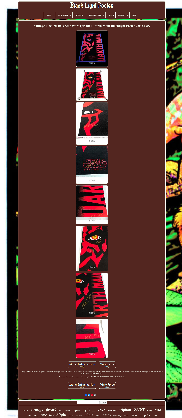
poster (139, 409)
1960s (36, 416)
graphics (76, 411)
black (88, 414)
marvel (112, 410)
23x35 (98, 416)
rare (44, 415)
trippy (25, 410)
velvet (102, 410)
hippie (134, 415)
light (86, 409)
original (125, 409)
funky (149, 410)
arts (140, 416)
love (126, 415)
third (158, 410)
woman (79, 416)
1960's (29, 416)
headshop (117, 415)
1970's (107, 415)
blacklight (57, 414)
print (147, 415)
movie (93, 411)
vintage (37, 409)
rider (155, 415)
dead (60, 411)
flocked (51, 410)
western (67, 411)
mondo (71, 416)
